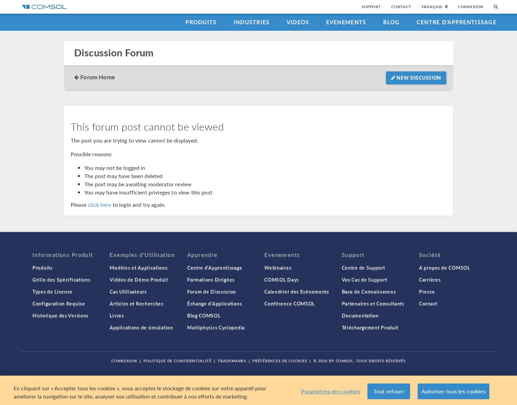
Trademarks (232, 360)
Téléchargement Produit (370, 327)
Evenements (346, 22)
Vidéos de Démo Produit (139, 279)
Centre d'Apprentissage (457, 22)
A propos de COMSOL (444, 267)
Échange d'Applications (214, 303)
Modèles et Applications (138, 267)
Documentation (360, 315)
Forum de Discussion (211, 291)
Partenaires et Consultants (373, 303)
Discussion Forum (113, 53)
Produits (200, 22)
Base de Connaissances (369, 291)
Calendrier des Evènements (296, 291)
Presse (427, 291)
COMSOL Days (281, 279)
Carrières (430, 279)
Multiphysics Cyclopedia (216, 327)
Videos (298, 22)
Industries (252, 22)
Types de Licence (52, 291)
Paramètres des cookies (330, 391)
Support (371, 6)
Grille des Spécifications (61, 279)
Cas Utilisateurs (128, 291)
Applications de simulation (141, 327)
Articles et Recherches (136, 303)
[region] (258, 390)
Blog (391, 22)
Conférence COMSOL (289, 303)
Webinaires (277, 267)
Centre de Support (363, 267)
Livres (117, 315)
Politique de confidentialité (177, 360)
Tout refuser (389, 391)
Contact (401, 6)
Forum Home (97, 77)
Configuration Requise (58, 303)
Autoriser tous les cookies (453, 391)
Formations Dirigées (211, 279)
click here (99, 204)
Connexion (471, 6)
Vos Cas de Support (364, 279)
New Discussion (416, 77)
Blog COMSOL (204, 315)
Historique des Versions (60, 315)
